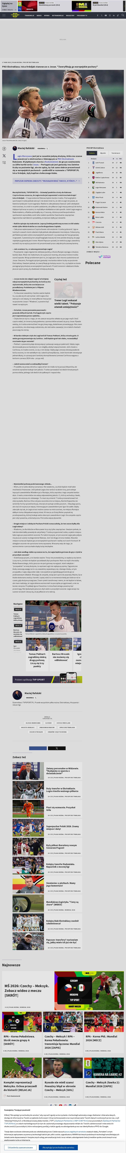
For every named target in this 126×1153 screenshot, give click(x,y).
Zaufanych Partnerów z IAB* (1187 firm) (71, 1121)
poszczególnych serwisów (75, 1131)
